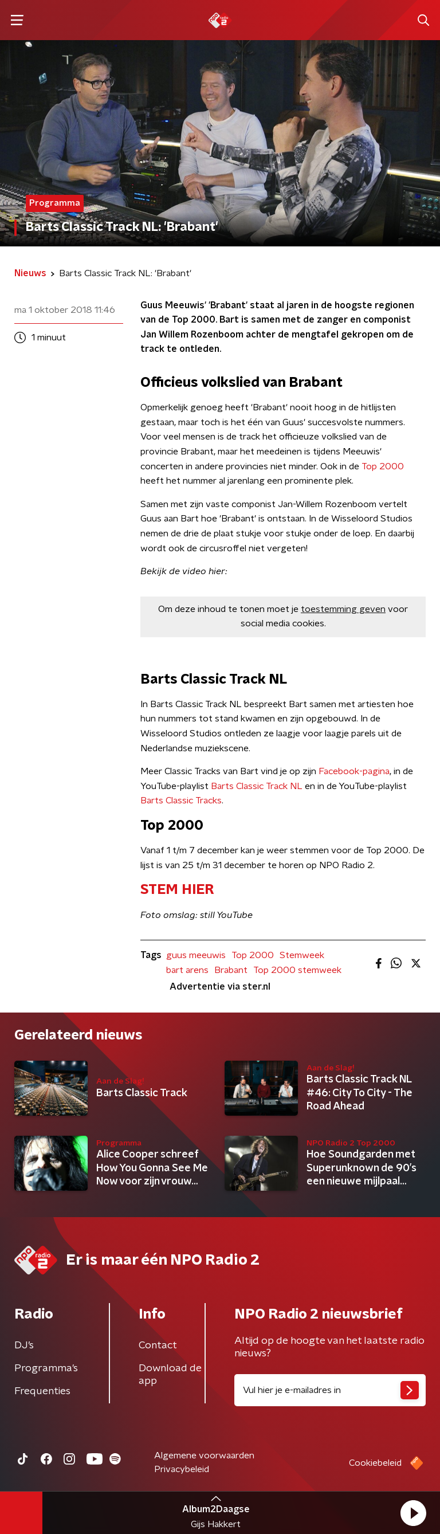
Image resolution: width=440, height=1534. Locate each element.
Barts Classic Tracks (181, 800)
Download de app (170, 1374)
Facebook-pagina (354, 771)
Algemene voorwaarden (204, 1455)
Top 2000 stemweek (297, 970)
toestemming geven (343, 609)
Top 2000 (383, 466)
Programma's (46, 1368)
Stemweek (302, 955)
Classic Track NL (269, 786)
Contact (158, 1345)
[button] (413, 1512)
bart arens (187, 970)
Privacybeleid (181, 1469)
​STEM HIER (177, 890)
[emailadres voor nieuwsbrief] (330, 1390)
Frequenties (42, 1391)
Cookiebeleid (375, 1463)
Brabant (230, 970)
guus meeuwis (196, 955)
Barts (223, 786)
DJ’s (24, 1345)
